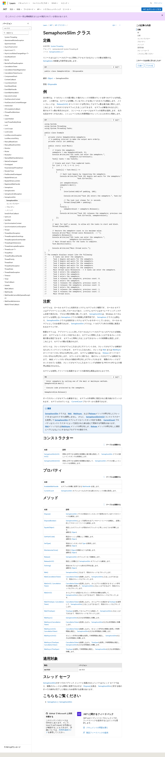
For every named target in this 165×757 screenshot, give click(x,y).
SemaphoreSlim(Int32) (95, 416)
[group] (82, 209)
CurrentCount (77, 401)
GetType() (47, 543)
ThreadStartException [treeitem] (12, 266)
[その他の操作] (120, 25)
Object (50, 78)
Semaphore (47, 61)
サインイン (158, 3)
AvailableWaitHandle (51, 486)
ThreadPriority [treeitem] (9, 259)
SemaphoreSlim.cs (55, 52)
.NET (50, 25)
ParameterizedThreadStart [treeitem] (14, 168)
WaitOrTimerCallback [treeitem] (12, 304)
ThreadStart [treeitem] (9, 262)
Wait (104, 349)
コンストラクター (143, 38)
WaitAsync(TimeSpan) (51, 649)
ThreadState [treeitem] (9, 269)
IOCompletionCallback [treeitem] (12, 109)
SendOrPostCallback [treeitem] (12, 213)
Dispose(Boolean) (50, 521)
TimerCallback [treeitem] (9, 282)
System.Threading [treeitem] (11, 37)
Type (84, 543)
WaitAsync (117, 349)
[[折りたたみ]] (28, 23)
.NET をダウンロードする (152, 9)
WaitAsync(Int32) (50, 635)
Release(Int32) (62, 104)
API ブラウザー (60, 25)
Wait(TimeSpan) (49, 611)
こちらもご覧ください (145, 53)
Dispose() (47, 514)
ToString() (47, 565)
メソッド (140, 44)
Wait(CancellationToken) (52, 577)
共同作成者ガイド (59, 731)
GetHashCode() (49, 536)
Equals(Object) (49, 527)
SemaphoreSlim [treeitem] (12, 200)
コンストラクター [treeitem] (12, 204)
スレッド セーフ (143, 50)
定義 (139, 29)
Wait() (46, 572)
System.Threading (57, 46)
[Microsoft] (4, 3)
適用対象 (140, 47)
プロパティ (141, 41)
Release (106, 353)
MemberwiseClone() (51, 550)
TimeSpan (112, 602)
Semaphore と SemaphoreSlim (59, 702)
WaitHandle (86, 486)
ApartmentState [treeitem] (10, 44)
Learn (45, 25)
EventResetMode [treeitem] (10, 86)
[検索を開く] (151, 3)
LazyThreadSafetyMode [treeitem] (13, 122)
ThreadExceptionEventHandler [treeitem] (15, 240)
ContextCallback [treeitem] (10, 79)
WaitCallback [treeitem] (9, 288)
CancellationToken (72, 577)
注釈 (139, 35)
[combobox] (17, 28)
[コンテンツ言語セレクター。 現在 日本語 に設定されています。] (7, 754)
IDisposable (52, 84)
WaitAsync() (48, 618)
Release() (47, 557)
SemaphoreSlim (95, 314)
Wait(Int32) (48, 593)
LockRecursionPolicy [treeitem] (12, 138)
